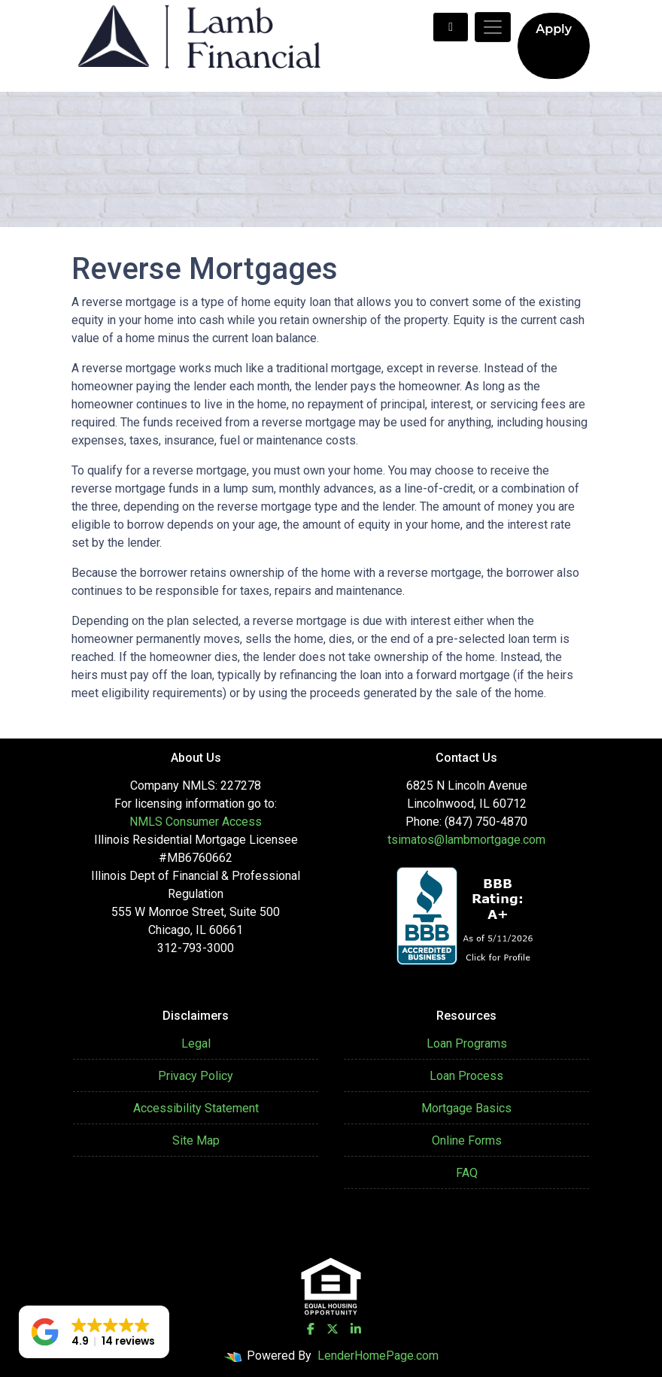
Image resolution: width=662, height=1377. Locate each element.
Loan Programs (467, 1043)
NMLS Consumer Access (195, 821)
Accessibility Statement (196, 1108)
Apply (554, 29)
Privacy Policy (195, 1076)
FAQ (467, 1173)
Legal (196, 1043)
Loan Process (466, 1076)
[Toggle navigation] (493, 27)
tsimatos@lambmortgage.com (466, 840)
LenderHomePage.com (378, 1355)
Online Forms (467, 1140)
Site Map (196, 1140)
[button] (94, 1332)
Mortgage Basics (466, 1108)
